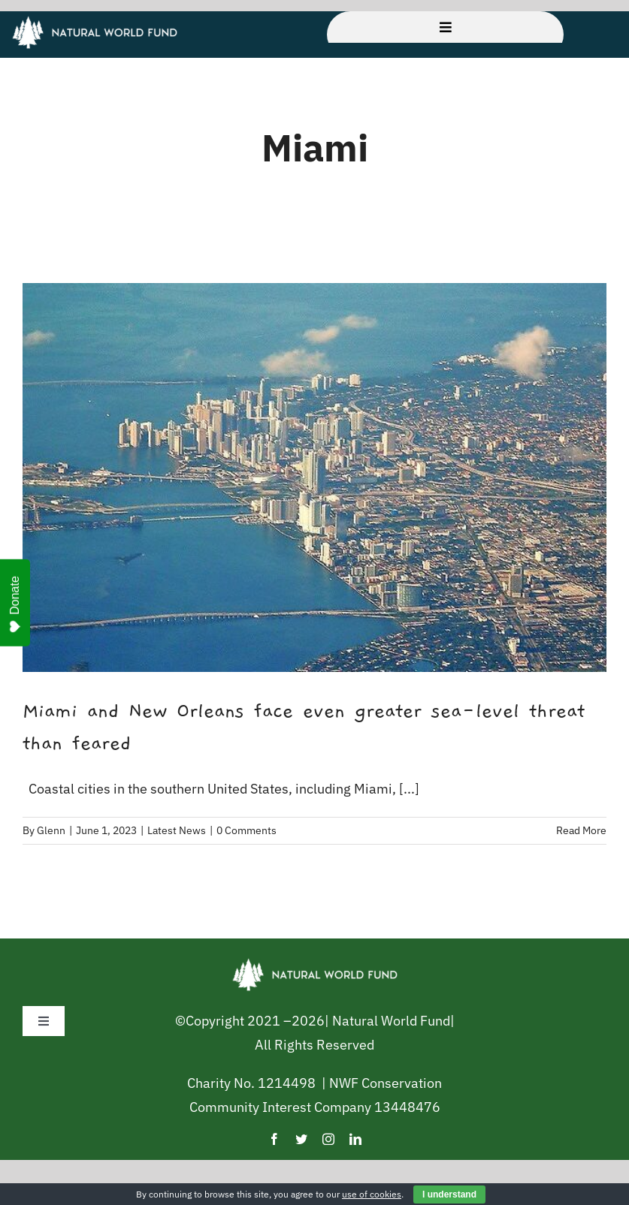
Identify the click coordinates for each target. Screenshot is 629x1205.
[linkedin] (355, 1139)
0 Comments (246, 830)
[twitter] (301, 1139)
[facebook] (274, 1139)
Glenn (51, 830)
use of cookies (371, 1194)
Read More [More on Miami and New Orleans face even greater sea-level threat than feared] (581, 830)
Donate (15, 604)
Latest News (176, 830)
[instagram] (328, 1139)
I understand (449, 1194)
